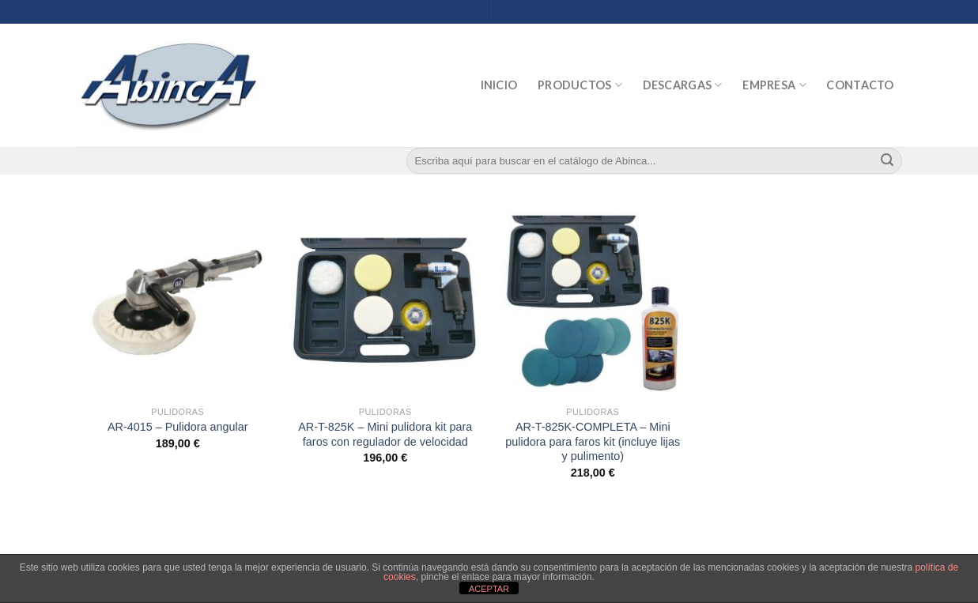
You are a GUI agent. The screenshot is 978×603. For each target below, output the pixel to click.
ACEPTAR (489, 589)
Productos (580, 84)
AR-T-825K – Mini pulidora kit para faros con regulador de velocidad (385, 434)
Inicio (499, 85)
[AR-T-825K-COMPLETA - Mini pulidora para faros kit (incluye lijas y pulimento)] (593, 302)
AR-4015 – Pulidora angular (178, 426)
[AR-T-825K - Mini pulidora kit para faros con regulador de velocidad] (385, 302)
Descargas (683, 84)
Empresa (774, 84)
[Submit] (887, 161)
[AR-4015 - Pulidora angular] (177, 302)
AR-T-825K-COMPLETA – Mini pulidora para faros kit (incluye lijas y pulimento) (592, 441)
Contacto (859, 85)
